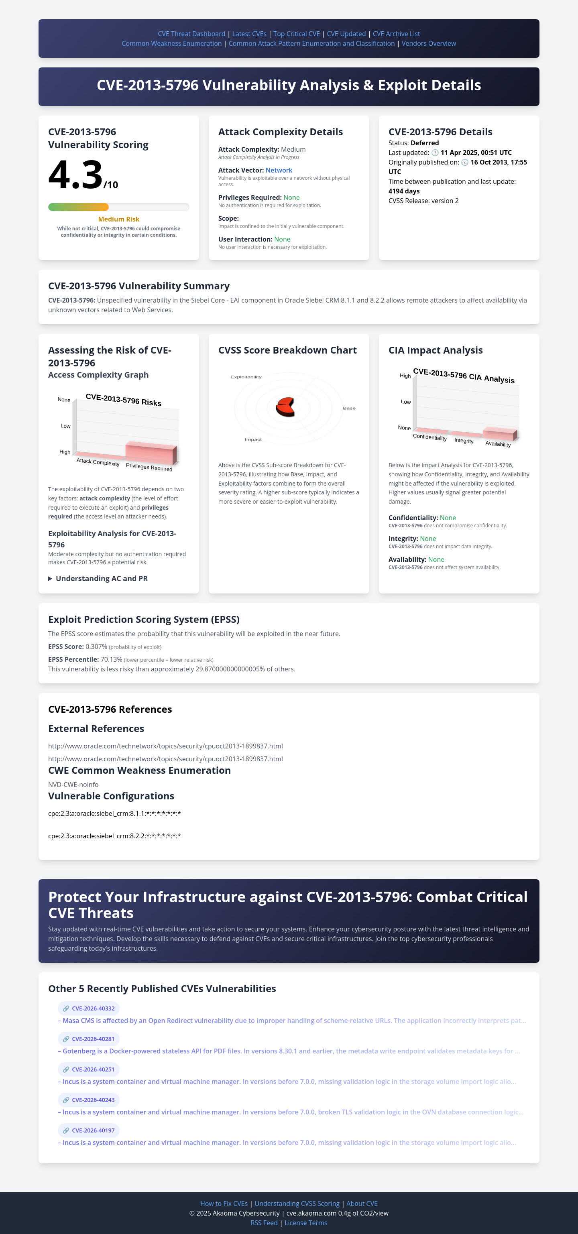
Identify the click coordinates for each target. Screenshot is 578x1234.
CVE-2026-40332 (93, 1008)
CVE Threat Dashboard (191, 33)
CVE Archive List (396, 33)
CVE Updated (346, 33)
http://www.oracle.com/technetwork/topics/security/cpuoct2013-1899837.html (165, 746)
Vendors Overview (429, 43)
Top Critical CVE (296, 33)
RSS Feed (264, 1222)
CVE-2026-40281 (93, 1039)
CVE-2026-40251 (93, 1069)
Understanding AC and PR (102, 578)
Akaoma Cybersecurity (246, 1213)
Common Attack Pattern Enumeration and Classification (312, 43)
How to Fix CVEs (224, 1203)
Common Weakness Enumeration (172, 43)
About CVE (362, 1203)
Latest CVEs (249, 33)
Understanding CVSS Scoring (297, 1203)
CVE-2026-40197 (93, 1130)
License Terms (306, 1222)
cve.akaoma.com (312, 1213)
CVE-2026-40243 (93, 1100)
